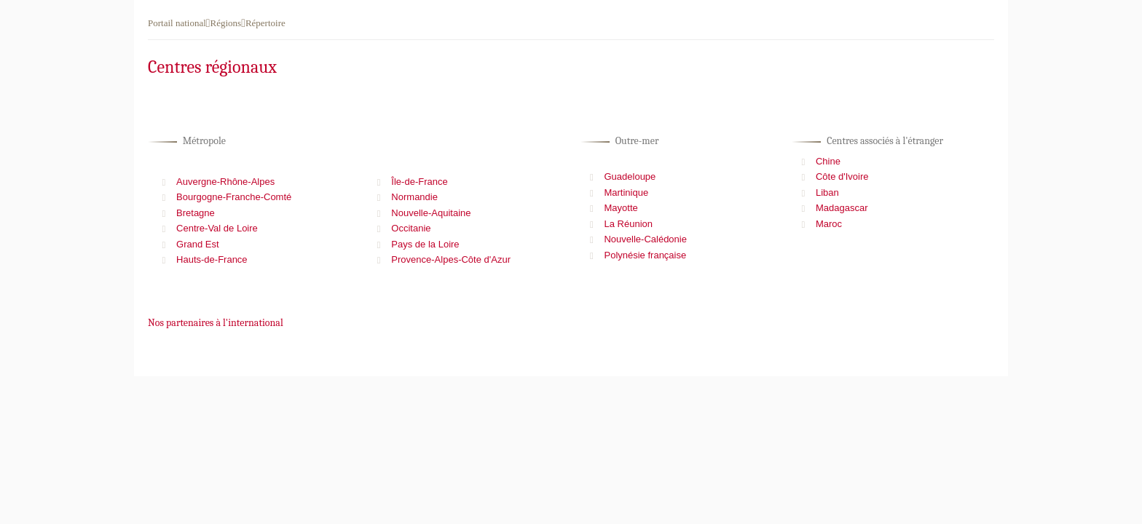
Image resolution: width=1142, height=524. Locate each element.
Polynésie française (645, 255)
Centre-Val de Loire (217, 228)
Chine (828, 161)
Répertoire (265, 22)
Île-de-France (419, 181)
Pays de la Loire (425, 244)
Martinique (626, 192)
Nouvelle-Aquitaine (430, 212)
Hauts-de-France (212, 259)
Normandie (414, 196)
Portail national (177, 22)
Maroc (829, 223)
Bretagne (195, 212)
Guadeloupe (629, 176)
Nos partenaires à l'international (215, 323)
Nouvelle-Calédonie (645, 239)
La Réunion (628, 223)
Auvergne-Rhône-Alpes (225, 181)
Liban (827, 192)
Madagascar (842, 207)
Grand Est (197, 244)
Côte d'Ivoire (842, 176)
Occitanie (410, 228)
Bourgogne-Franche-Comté (233, 196)
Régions (226, 22)
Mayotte (620, 207)
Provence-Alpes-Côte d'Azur (451, 259)
